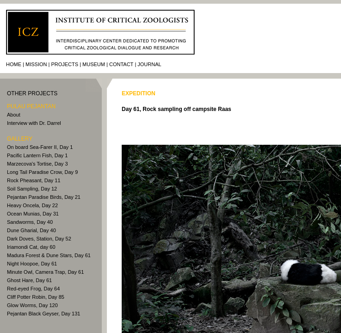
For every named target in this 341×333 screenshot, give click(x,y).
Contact (121, 64)
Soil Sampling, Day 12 (32, 188)
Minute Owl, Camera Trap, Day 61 (45, 272)
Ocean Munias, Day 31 (33, 213)
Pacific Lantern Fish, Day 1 (37, 155)
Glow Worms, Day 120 (32, 305)
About (13, 114)
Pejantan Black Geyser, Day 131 (43, 313)
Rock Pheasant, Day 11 (34, 180)
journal (149, 64)
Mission (36, 64)
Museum (93, 64)
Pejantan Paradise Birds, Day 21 (44, 197)
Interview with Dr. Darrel (34, 123)
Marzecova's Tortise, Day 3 (37, 163)
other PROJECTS (32, 93)
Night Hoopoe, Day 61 (32, 263)
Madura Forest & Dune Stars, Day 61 (49, 255)
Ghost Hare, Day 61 (29, 280)
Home (13, 64)
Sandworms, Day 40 (30, 222)
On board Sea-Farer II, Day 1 (40, 147)
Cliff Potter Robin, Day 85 (35, 297)
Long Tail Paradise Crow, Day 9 (42, 172)
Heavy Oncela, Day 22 (32, 205)
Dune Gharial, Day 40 (31, 230)
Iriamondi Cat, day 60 (31, 247)
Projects (64, 64)
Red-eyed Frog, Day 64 (33, 288)
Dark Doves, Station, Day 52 (39, 238)
